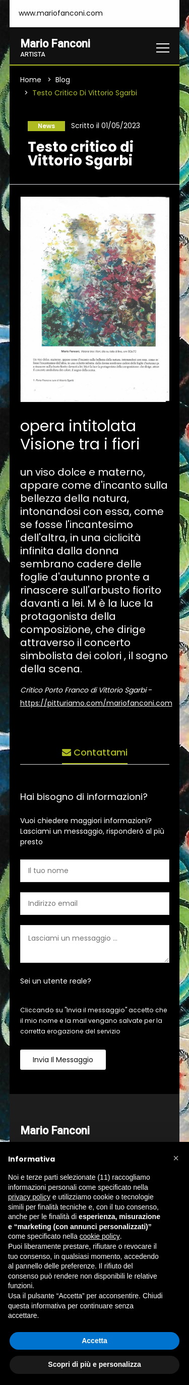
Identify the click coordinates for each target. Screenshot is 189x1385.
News (46, 126)
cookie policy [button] (100, 1236)
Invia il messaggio (63, 1060)
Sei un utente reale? (55, 981)
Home (30, 79)
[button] (176, 1158)
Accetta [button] (94, 1341)
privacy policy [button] (29, 1197)
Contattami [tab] (95, 752)
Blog (62, 79)
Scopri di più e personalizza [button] (94, 1364)
